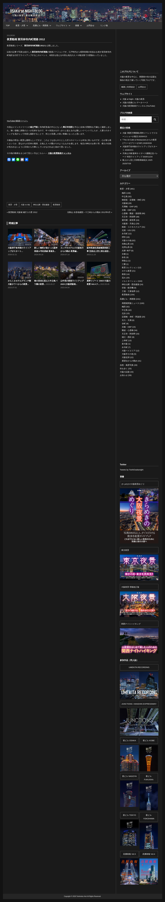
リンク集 (104, 25)
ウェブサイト (63, 25)
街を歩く (124, 368)
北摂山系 (126, 247)
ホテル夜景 (126, 271)
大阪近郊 (126, 357)
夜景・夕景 (22, 25)
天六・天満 (126, 320)
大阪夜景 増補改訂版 (130, 587)
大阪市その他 (127, 354)
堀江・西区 (126, 337)
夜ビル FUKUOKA (148, 778)
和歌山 (125, 261)
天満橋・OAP (128, 206)
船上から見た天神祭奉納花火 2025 (137, 160)
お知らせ (124, 375)
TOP (8, 25)
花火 (124, 278)
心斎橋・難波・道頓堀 (131, 213)
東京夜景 (125, 550)
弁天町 (125, 233)
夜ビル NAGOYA (129, 776)
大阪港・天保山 (128, 223)
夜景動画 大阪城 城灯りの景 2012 (22, 212)
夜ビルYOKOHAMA (148, 817)
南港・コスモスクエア (131, 227)
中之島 (125, 196)
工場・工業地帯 (128, 291)
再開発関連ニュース (130, 303)
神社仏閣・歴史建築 (41, 205)
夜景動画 (56, 205)
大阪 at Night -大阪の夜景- (133, 99)
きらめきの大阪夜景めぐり (133, 484)
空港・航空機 (127, 288)
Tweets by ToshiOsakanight (131, 470)
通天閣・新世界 (128, 220)
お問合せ (90, 25)
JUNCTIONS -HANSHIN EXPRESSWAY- (139, 704)
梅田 (124, 193)
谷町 (124, 323)
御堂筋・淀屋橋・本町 (131, 200)
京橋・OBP (127, 210)
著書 (78, 25)
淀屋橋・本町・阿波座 (131, 317)
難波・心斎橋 (127, 330)
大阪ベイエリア (128, 351)
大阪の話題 (125, 372)
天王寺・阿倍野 (128, 217)
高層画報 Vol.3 (129, 854)
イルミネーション (129, 281)
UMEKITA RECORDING (139, 667)
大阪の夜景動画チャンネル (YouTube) (138, 106)
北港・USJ (126, 230)
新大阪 (125, 344)
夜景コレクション (129, 267)
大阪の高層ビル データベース (135, 102)
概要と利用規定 (128, 87)
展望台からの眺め (129, 361)
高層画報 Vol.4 (148, 854)
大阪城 (125, 203)
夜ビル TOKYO (129, 815)
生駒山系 (126, 244)
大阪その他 (25, 205)
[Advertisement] (34, 183)
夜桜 (124, 274)
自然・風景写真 (126, 365)
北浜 (124, 313)
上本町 (125, 340)
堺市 (124, 237)
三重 (124, 264)
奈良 (124, 257)
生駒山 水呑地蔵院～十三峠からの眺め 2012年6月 (88, 212)
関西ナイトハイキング (131, 624)
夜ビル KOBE (149, 740)
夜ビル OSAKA (129, 740)
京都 (124, 254)
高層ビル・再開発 (42, 25)
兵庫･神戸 (126, 251)
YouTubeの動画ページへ (17, 121)
